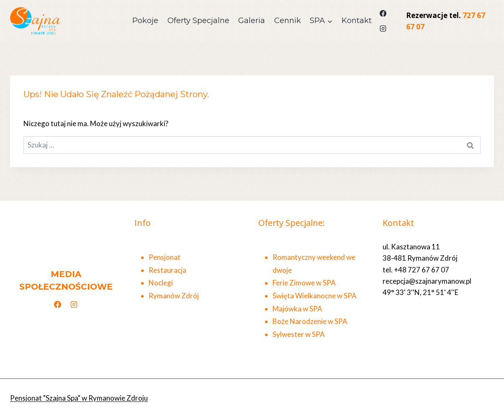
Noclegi (161, 282)
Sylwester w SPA (299, 334)
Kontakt (357, 20)
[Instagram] (383, 28)
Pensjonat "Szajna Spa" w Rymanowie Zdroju (79, 398)
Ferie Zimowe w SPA (304, 282)
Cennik (287, 20)
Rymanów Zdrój (174, 295)
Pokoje (145, 20)
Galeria (251, 20)
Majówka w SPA (297, 308)
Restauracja (167, 270)
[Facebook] (383, 13)
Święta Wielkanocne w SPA (315, 295)
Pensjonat (164, 257)
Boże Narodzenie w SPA (310, 321)
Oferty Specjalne (198, 20)
